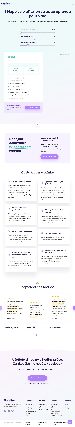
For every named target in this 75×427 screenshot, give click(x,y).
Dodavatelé (42, 404)
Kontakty (67, 408)
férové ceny (46, 383)
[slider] (21, 33)
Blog (52, 409)
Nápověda (53, 406)
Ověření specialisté (43, 409)
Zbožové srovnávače (31, 411)
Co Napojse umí (29, 404)
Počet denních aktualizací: (29, 42)
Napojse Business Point (31, 406)
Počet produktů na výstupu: (29, 30)
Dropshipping (29, 408)
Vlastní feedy (29, 409)
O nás (66, 404)
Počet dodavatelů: (26, 36)
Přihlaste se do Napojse (37, 378)
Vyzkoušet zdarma (32, 107)
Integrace (28, 413)
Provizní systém (43, 408)
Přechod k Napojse (55, 411)
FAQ (52, 408)
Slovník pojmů (54, 413)
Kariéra (66, 406)
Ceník (27, 415)
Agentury (41, 406)
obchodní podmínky (64, 54)
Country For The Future (56, 415)
